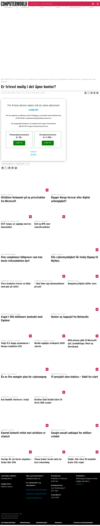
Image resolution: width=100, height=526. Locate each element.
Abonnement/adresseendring (36, 489)
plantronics (20, 164)
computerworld (8, 164)
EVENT (41, 7)
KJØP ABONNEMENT (47, 4)
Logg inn (33, 109)
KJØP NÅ (19, 143)
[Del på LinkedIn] (91, 93)
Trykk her (79, 484)
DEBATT (58, 7)
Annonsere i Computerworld (36, 493)
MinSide (33, 154)
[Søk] (97, 3)
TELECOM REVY (8, 7)
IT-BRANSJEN (25, 7)
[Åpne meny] (93, 4)
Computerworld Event (34, 498)
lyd (28, 164)
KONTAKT (91, 7)
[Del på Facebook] (85, 93)
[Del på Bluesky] (97, 93)
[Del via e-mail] (94, 93)
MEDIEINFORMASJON (75, 7)
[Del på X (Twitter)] (88, 93)
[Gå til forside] (14, 3)
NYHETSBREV (34, 4)
